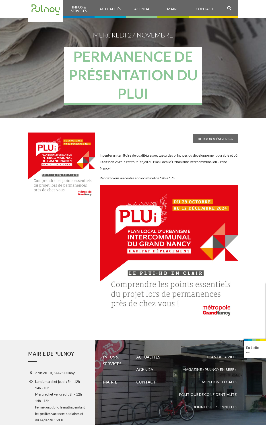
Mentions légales (219, 382)
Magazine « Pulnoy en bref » (209, 369)
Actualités (148, 357)
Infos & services (112, 360)
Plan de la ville (222, 357)
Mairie (110, 381)
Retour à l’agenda (215, 139)
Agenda (144, 369)
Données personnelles (214, 407)
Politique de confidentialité (208, 394)
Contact (146, 381)
